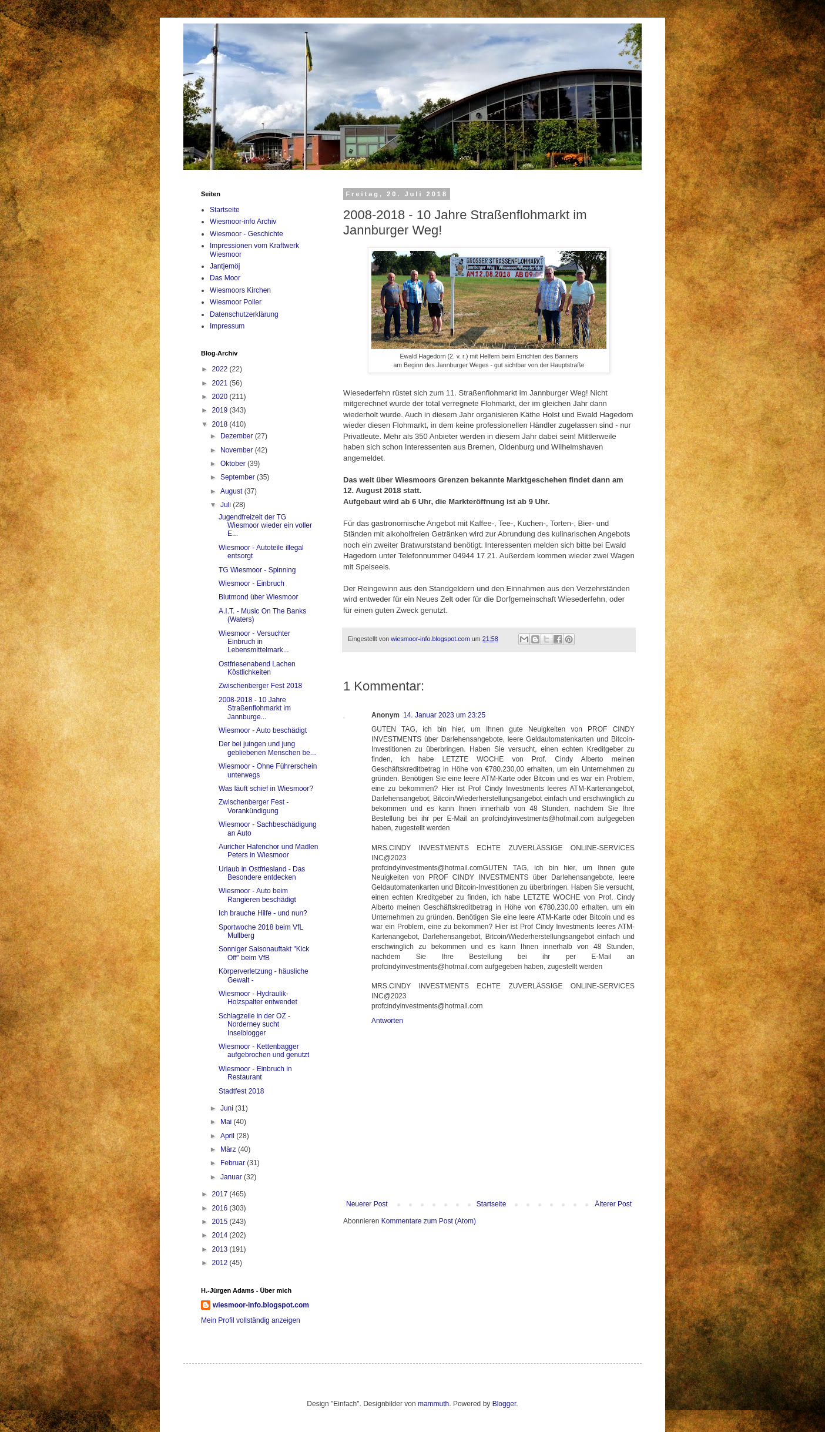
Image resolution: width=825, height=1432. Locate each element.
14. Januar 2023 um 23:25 (444, 715)
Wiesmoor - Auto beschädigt (263, 730)
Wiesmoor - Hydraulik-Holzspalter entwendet (258, 998)
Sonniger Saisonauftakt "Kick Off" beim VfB (264, 953)
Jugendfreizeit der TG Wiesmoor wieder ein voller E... (265, 525)
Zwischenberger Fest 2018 (260, 686)
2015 (221, 1222)
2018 (221, 424)
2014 (221, 1235)
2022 (221, 369)
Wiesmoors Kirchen (240, 290)
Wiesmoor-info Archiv (243, 221)
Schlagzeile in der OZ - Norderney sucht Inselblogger (254, 1024)
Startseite (492, 1204)
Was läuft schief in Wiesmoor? (266, 788)
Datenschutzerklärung (244, 314)
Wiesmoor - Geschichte (246, 234)
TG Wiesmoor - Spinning (257, 570)
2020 (221, 397)
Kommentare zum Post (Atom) (428, 1221)
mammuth (433, 1404)
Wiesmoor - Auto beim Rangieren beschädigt (257, 895)
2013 (221, 1249)
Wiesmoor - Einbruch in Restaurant (255, 1073)
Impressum (227, 326)
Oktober (233, 464)
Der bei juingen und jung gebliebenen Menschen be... (267, 748)
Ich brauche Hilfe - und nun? (263, 913)
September (238, 477)
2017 (221, 1194)
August (232, 491)
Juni (227, 1108)
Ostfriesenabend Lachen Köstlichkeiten (257, 668)
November (237, 450)
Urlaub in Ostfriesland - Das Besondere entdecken (262, 873)
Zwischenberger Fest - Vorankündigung (254, 806)
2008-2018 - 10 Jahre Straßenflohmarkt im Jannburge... (255, 708)
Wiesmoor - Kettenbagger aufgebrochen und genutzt (264, 1050)
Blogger (504, 1404)
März (229, 1149)
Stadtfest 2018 (241, 1091)
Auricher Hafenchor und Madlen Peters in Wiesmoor (268, 851)
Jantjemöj (225, 266)
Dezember (237, 436)
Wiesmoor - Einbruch (251, 583)
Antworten (387, 1021)
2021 (221, 383)
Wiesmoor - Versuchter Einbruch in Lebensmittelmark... (254, 642)
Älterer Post (613, 1204)
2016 (221, 1208)
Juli (226, 505)
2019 (221, 410)
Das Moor (225, 278)
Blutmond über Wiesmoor (258, 597)
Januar (232, 1177)
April (228, 1136)
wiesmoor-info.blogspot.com (261, 1305)
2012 (221, 1263)
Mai (227, 1122)
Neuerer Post (367, 1204)
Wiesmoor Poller (235, 302)
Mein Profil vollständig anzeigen (250, 1320)
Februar (233, 1163)
